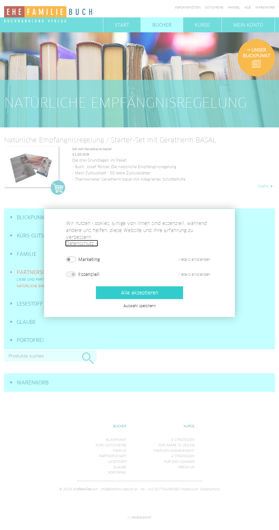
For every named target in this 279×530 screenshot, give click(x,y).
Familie (27, 254)
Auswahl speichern (139, 306)
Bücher (161, 24)
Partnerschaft (37, 272)
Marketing (89, 259)
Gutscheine (214, 7)
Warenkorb (265, 7)
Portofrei (30, 340)
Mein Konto (248, 24)
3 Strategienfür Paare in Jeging (176, 442)
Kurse (202, 24)
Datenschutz (210, 489)
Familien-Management (174, 450)
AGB (247, 7)
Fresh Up (186, 467)
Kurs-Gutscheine (39, 235)
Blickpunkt (32, 217)
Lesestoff (30, 303)
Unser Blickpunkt (256, 53)
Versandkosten (188, 7)
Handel (234, 7)
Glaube (26, 322)
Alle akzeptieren (139, 292)
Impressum (189, 489)
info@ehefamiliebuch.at (119, 489)
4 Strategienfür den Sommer (179, 458)
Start (122, 24)
